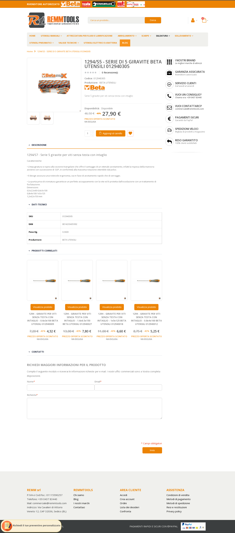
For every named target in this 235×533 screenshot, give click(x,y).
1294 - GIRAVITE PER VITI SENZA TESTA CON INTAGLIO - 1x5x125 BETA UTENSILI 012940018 (111, 319)
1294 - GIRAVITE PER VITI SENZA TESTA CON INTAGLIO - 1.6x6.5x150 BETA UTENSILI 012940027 (77, 319)
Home (30, 51)
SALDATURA (162, 35)
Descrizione (39, 144)
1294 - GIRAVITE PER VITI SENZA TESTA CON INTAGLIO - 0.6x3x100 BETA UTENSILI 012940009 (42, 319)
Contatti (38, 351)
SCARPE (145, 35)
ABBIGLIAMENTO (126, 35)
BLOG (125, 42)
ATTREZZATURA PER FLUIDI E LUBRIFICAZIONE (89, 35)
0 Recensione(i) (110, 72)
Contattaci (79, 507)
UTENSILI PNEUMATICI (40, 42)
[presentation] (52, 428)
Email (97, 382)
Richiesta (31, 395)
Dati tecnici (39, 204)
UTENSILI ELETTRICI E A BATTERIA (100, 42)
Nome (30, 382)
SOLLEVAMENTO (183, 35)
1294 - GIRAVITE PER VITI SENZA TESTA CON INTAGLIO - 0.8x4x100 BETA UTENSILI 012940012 (146, 319)
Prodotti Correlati (44, 250)
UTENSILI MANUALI (50, 35)
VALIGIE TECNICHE (68, 42)
